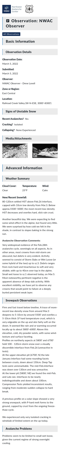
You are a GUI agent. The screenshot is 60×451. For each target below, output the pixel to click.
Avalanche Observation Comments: (21, 240)
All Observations (11, 34)
